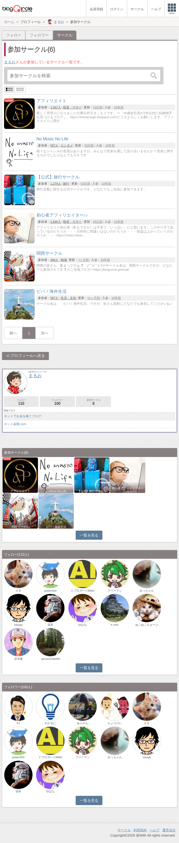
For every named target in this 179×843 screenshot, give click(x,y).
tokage (18, 624)
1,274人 (55, 183)
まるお (10, 62)
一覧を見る (89, 535)
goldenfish (50, 590)
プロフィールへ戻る (28, 356)
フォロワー (39, 35)
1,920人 (55, 221)
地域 (64, 260)
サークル (124, 830)
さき (18, 590)
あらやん (82, 723)
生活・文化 (68, 298)
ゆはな (82, 624)
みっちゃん (147, 590)
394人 (54, 260)
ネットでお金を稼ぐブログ (22, 416)
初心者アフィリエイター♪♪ (127, 490)
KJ (18, 723)
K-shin (115, 624)
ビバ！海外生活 (56, 526)
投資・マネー (72, 107)
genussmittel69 (50, 658)
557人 (54, 145)
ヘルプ (154, 830)
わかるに (50, 723)
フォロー (13, 35)
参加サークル (93, 402)
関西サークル (20, 526)
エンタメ (67, 145)
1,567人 (55, 107)
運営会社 (169, 830)
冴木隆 (18, 658)
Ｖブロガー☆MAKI (83, 590)
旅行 (66, 183)
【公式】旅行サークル (92, 491)
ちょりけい (115, 723)
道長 (50, 624)
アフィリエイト (20, 491)
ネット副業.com (15, 424)
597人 (54, 298)
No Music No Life (56, 491)
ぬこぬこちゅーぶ (146, 624)
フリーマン (115, 590)
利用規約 (140, 830)
